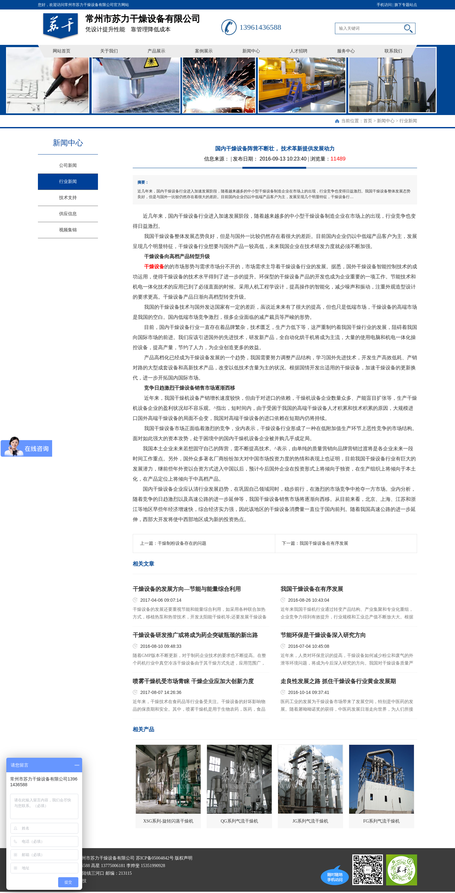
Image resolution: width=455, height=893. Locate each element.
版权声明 (183, 858)
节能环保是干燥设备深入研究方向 (323, 635)
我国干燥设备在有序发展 (324, 543)
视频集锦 (68, 230)
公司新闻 (68, 165)
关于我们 (109, 51)
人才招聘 (298, 51)
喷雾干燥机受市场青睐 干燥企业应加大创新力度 (193, 681)
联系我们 (393, 51)
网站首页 (61, 51)
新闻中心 (251, 51)
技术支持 (68, 197)
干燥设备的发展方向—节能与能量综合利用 (187, 589)
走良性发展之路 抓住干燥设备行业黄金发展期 (338, 681)
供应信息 (68, 213)
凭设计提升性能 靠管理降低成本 (153, 21)
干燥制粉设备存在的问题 (182, 543)
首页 (367, 120)
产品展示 (156, 51)
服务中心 (346, 51)
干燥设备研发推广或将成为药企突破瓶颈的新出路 (195, 635)
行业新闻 (408, 120)
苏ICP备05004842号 (155, 858)
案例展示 (204, 51)
